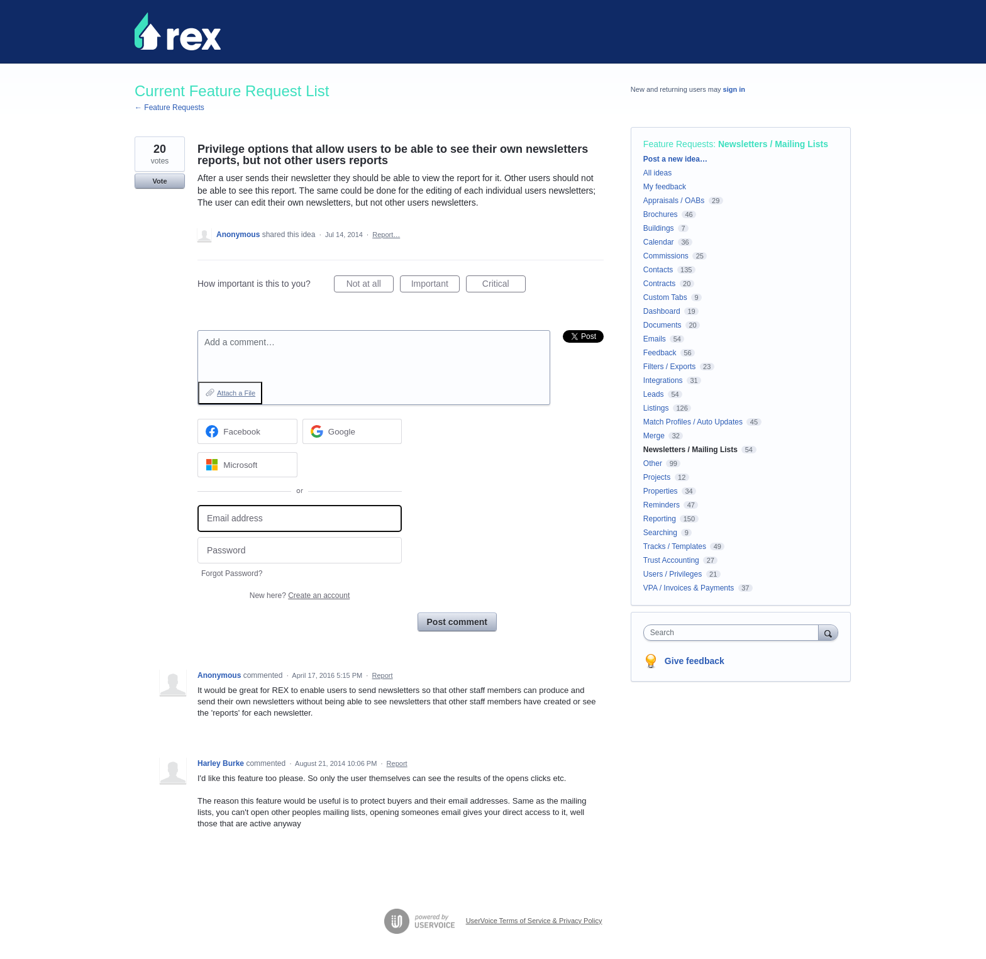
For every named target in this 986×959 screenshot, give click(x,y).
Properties (660, 491)
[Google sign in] (352, 431)
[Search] (828, 632)
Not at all (370, 285)
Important (435, 285)
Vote (159, 181)
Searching (660, 532)
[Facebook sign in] (247, 431)
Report (382, 675)
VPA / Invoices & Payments (688, 588)
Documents (662, 325)
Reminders (661, 505)
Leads (653, 394)
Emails (654, 339)
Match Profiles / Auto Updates (693, 422)
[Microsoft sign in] (247, 464)
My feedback (664, 186)
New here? (300, 595)
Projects (656, 477)
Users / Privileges (672, 574)
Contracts (659, 283)
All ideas (657, 173)
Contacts (658, 269)
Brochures (660, 214)
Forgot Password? (231, 573)
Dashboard (661, 311)
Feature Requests (678, 144)
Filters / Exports (669, 366)
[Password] (299, 550)
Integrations (663, 380)
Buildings (658, 228)
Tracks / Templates (674, 546)
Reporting (659, 518)
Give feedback (694, 661)
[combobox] (734, 632)
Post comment (457, 622)
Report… (386, 234)
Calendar (658, 242)
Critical (504, 285)
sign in (734, 89)
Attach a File (236, 393)
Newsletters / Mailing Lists (773, 144)
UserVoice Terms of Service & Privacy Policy (534, 920)
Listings (656, 408)
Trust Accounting (671, 560)
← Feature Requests (169, 107)
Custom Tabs (665, 297)
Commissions (666, 256)
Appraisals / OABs (673, 200)
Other (652, 463)
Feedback (660, 352)
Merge (654, 435)
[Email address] (299, 518)
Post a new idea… (675, 159)
